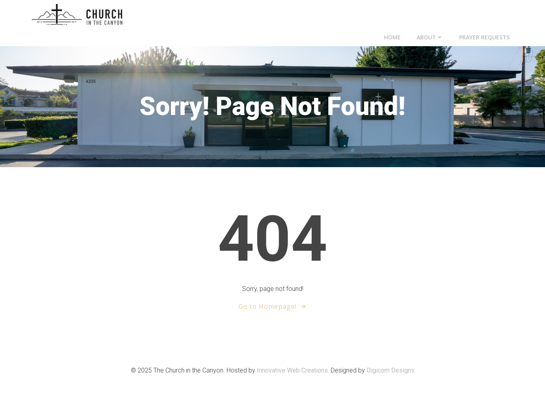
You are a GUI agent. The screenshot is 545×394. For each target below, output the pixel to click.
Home (392, 37)
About (430, 37)
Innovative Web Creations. (294, 370)
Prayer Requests (484, 37)
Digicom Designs (391, 370)
